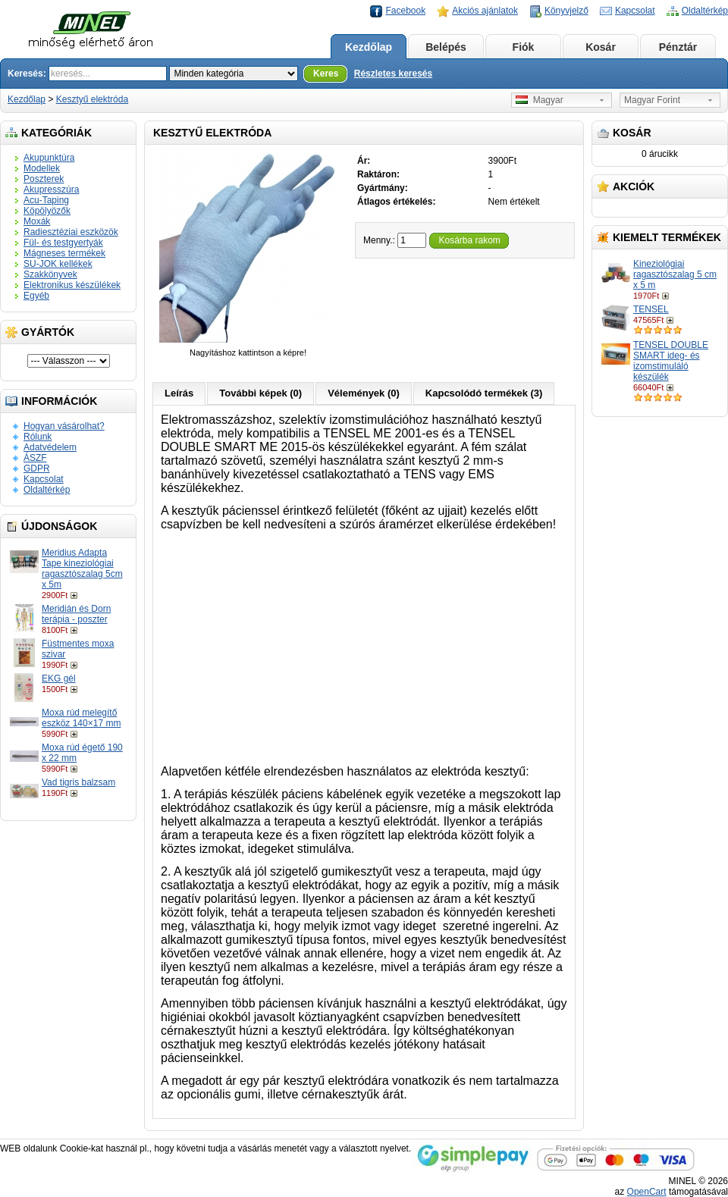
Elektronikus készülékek (72, 285)
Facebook (405, 10)
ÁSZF (35, 458)
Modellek (42, 168)
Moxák (37, 221)
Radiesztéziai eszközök (71, 232)
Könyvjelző (566, 10)
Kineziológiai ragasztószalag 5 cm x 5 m (675, 274)
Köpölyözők (47, 210)
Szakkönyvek (50, 274)
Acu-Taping (46, 200)
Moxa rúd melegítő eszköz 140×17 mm (81, 718)
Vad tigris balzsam (78, 782)
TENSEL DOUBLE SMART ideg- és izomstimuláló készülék (670, 361)
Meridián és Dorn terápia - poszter (76, 614)
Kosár (600, 47)
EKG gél (59, 678)
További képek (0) (260, 393)
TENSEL (651, 309)
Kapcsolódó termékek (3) (484, 393)
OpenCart (647, 1191)
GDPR (37, 468)
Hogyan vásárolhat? (64, 426)
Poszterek (44, 179)
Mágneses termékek (64, 253)
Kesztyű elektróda (92, 99)
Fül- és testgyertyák (63, 242)
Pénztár (678, 47)
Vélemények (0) (364, 393)
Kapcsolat (635, 10)
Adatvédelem (50, 447)
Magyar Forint (652, 100)
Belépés (445, 47)
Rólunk (38, 436)
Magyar (539, 100)
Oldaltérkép (705, 10)
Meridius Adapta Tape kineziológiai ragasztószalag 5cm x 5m (82, 568)
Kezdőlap (368, 47)
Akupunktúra (49, 157)
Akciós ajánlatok (485, 10)
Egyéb (36, 295)
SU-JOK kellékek (58, 264)
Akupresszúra (51, 189)
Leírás (179, 393)
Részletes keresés (393, 73)
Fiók (524, 47)
